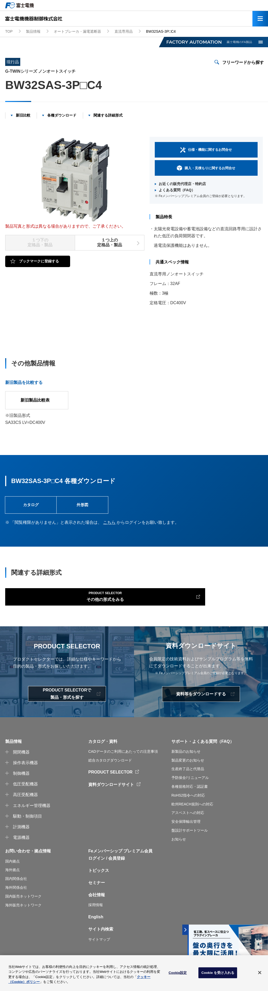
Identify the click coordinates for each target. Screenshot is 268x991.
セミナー (96, 889)
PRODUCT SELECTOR (110, 779)
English (95, 924)
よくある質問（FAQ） (177, 190)
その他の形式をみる (47, 601)
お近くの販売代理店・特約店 (182, 184)
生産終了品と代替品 (187, 776)
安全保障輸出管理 (185, 828)
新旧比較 (23, 115)
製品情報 (33, 31)
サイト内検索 (100, 936)
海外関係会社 (16, 894)
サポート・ (181, 748)
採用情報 (95, 912)
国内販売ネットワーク (23, 903)
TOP (9, 31)
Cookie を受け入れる (217, 974)
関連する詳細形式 (108, 115)
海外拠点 (12, 877)
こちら (109, 526)
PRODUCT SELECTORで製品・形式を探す (67, 700)
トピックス (98, 877)
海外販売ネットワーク (23, 912)
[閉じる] (259, 974)
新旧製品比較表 (36, 400)
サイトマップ (99, 946)
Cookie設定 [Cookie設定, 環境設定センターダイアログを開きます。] (178, 974)
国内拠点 (12, 868)
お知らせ (178, 846)
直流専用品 (124, 31)
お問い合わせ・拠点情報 (28, 858)
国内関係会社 (16, 886)
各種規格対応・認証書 (189, 793)
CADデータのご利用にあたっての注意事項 (123, 758)
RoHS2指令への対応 (188, 802)
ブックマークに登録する (39, 261)
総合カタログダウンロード (110, 767)
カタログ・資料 (102, 748)
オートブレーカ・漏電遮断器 (77, 31)
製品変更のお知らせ (187, 767)
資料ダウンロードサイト (111, 791)
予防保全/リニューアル (190, 785)
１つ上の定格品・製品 (109, 242)
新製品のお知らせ (185, 758)
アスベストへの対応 (187, 820)
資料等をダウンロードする (201, 701)
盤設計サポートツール (189, 837)
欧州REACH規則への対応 (192, 811)
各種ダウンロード (61, 115)
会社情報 (96, 902)
